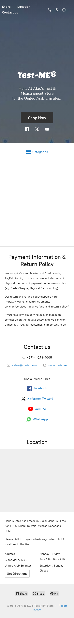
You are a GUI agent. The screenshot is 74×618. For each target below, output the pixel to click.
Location (23, 7)
